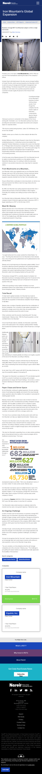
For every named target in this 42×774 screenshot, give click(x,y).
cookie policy (31, 765)
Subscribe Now (21, 675)
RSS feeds (21, 717)
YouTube (26, 690)
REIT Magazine (20, 22)
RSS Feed (31, 690)
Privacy (21, 719)
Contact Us (21, 728)
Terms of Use (21, 725)
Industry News (11, 22)
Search (21, 714)
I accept (5, 769)
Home (4, 22)
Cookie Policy (21, 722)
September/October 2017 (32, 22)
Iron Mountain (13, 577)
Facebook (11, 690)
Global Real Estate (24, 559)
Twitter (21, 690)
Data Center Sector (9, 559)
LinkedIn (16, 690)
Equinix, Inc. (12, 613)
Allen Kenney (16, 32)
